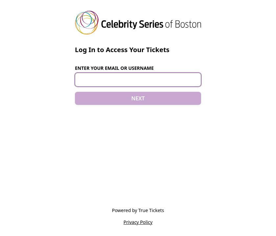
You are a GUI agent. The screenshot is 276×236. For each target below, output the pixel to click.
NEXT (138, 98)
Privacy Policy (138, 222)
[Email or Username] (138, 80)
